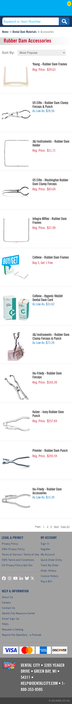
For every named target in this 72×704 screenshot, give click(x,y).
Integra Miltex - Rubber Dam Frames (49, 220)
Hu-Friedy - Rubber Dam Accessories (47, 491)
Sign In (45, 543)
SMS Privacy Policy (13, 549)
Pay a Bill (46, 581)
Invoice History (49, 576)
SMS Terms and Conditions (18, 559)
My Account (56, 9)
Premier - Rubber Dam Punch (50, 450)
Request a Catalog (12, 629)
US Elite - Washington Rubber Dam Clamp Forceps (50, 182)
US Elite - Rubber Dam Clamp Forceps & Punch (50, 104)
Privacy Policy (10, 543)
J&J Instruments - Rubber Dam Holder (50, 143)
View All (65, 526)
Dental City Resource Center (18, 613)
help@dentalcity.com (39, 683)
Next (56, 526)
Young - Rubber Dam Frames (49, 64)
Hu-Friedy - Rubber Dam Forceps (47, 375)
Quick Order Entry (51, 559)
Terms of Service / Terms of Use (20, 554)
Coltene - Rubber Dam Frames (50, 257)
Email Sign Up (10, 618)
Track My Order (50, 565)
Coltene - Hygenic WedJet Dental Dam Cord (47, 298)
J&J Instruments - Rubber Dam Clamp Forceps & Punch (50, 336)
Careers (6, 602)
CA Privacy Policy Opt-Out (17, 565)
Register (45, 549)
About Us (7, 597)
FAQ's (5, 624)
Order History (48, 570)
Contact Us (8, 607)
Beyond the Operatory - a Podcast (21, 634)
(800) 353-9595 (16, 9)
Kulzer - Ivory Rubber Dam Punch (48, 414)
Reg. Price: (38, 69)
